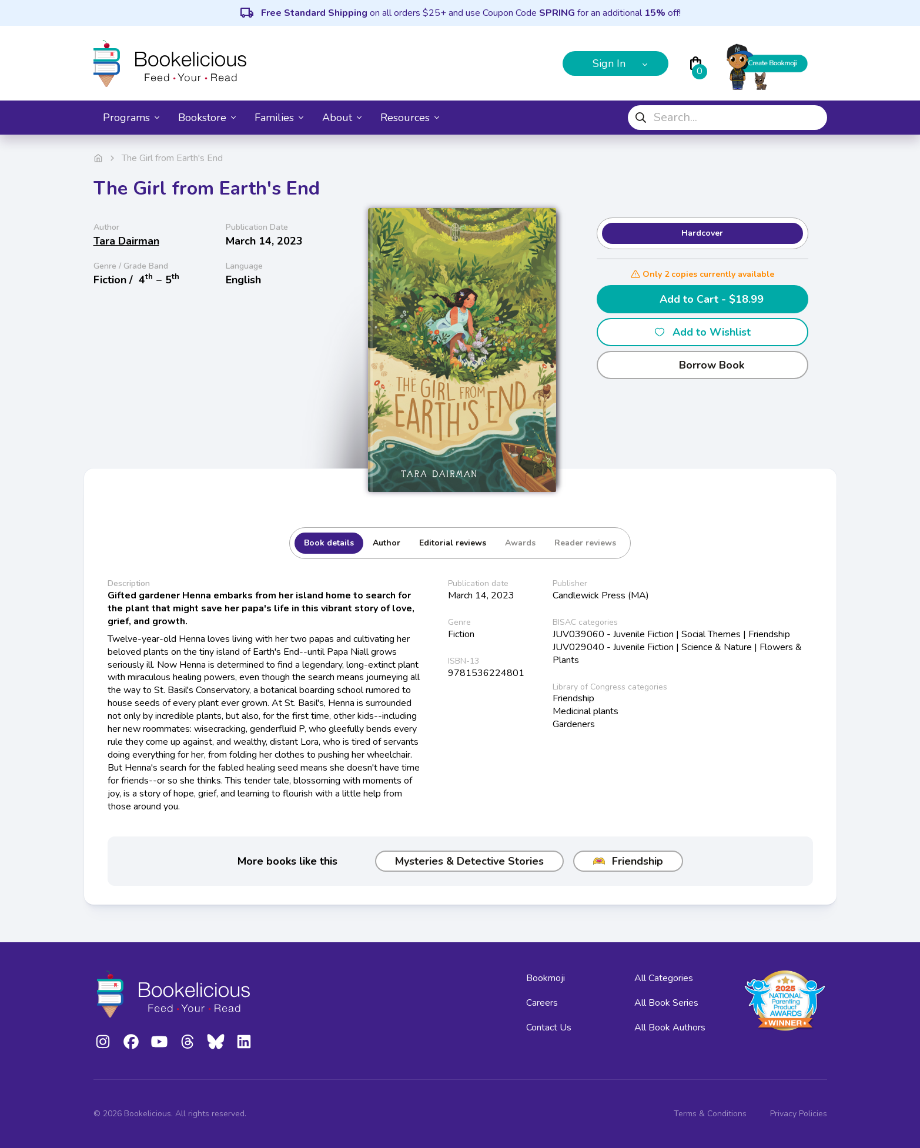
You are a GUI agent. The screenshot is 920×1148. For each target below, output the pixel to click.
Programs (131, 118)
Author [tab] (386, 542)
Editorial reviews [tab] (452, 542)
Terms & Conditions (710, 1113)
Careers (542, 1002)
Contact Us (548, 1027)
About (342, 118)
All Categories (663, 978)
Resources (409, 118)
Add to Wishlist (702, 332)
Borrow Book (702, 365)
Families (279, 118)
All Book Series (666, 1002)
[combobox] (727, 117)
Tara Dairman (126, 241)
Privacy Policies (798, 1113)
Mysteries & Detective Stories (469, 861)
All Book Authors (669, 1027)
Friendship (628, 861)
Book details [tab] (329, 542)
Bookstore (207, 118)
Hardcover (702, 233)
